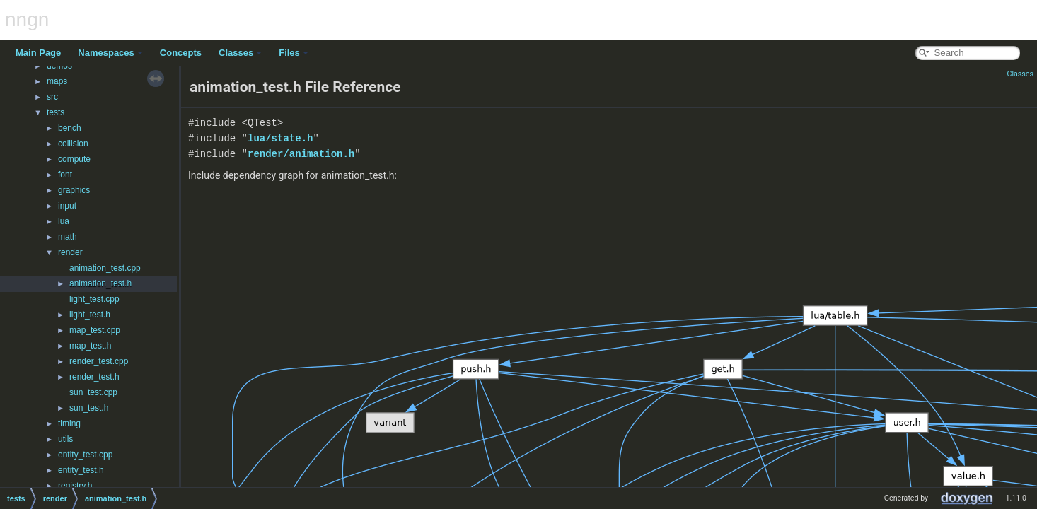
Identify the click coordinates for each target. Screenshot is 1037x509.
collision (73, 143)
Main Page (38, 52)
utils (65, 439)
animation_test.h (100, 283)
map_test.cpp (94, 330)
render (70, 252)
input (67, 206)
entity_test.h (81, 470)
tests (55, 112)
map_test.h (90, 346)
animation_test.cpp (105, 268)
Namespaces (110, 52)
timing (69, 423)
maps (57, 81)
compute (74, 159)
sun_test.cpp (93, 392)
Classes (240, 52)
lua (63, 221)
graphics (74, 190)
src (52, 97)
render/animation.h (301, 153)
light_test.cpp (94, 299)
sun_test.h (88, 408)
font (65, 175)
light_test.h (89, 315)
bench (69, 128)
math (67, 237)
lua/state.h (280, 138)
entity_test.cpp (85, 455)
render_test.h (94, 377)
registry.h (75, 486)
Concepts (181, 52)
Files (293, 52)
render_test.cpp (98, 361)
